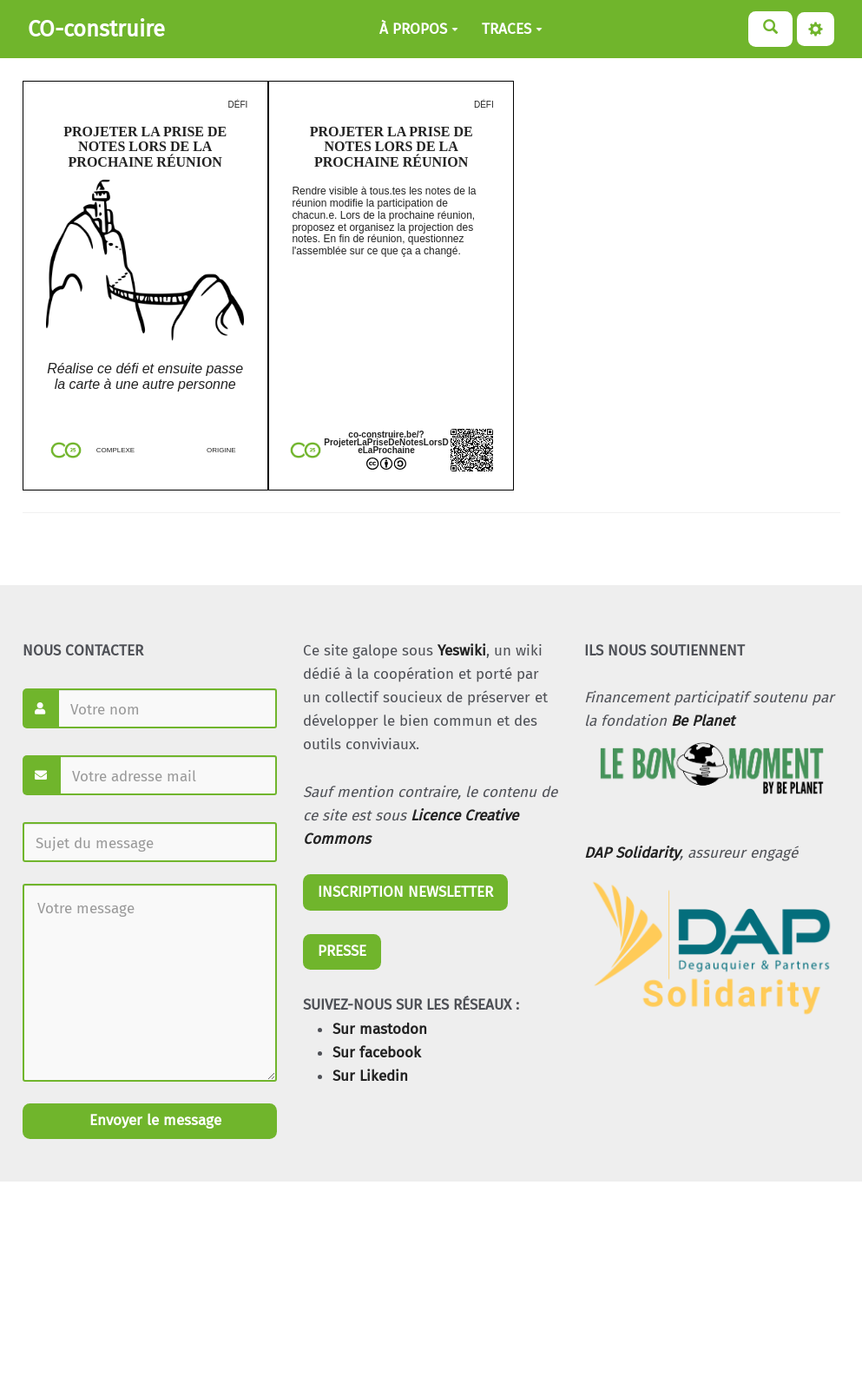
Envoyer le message (153, 1120)
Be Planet (702, 721)
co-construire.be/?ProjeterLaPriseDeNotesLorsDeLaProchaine (386, 442)
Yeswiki (462, 651)
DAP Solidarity (632, 853)
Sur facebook (376, 1053)
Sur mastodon (379, 1029)
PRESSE (342, 951)
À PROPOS (418, 29)
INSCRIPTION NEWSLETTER (405, 892)
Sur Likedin (370, 1076)
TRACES (512, 29)
